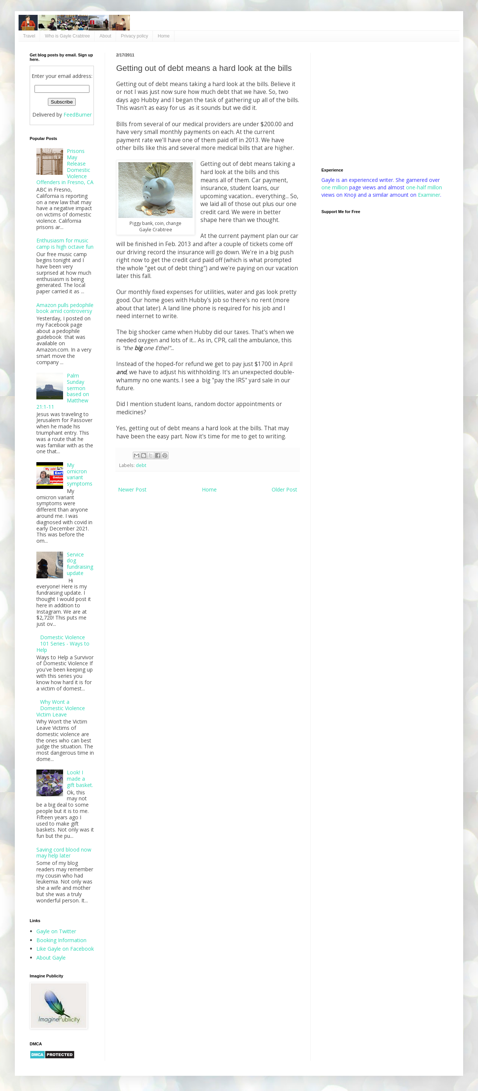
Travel (29, 36)
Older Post (284, 489)
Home (164, 36)
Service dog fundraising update (80, 563)
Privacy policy (134, 36)
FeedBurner (77, 114)
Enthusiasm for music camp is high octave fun (65, 243)
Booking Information (61, 940)
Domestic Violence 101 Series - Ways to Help (63, 643)
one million (335, 187)
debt (141, 465)
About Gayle (51, 957)
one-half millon (424, 187)
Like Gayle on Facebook (65, 948)
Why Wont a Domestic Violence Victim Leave (60, 708)
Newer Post (132, 489)
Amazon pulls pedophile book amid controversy (65, 308)
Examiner (429, 194)
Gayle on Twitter (56, 931)
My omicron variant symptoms (79, 474)
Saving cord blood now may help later (63, 852)
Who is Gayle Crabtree (67, 36)
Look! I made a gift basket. (80, 778)
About (105, 36)
